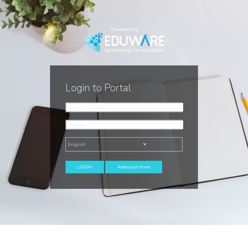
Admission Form (133, 167)
